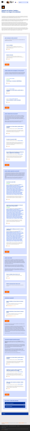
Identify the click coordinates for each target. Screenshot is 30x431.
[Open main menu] (2, 2)
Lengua (17, 2)
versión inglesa (3, 429)
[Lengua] (15, 2)
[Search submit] (27, 2)
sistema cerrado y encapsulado (20, 116)
